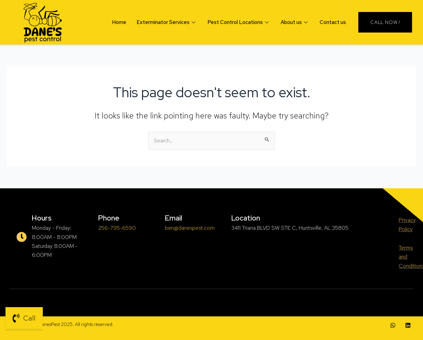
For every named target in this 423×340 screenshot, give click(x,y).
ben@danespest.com (190, 227)
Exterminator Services (167, 22)
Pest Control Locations (238, 22)
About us (295, 22)
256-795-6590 (117, 227)
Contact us (333, 22)
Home (119, 22)
